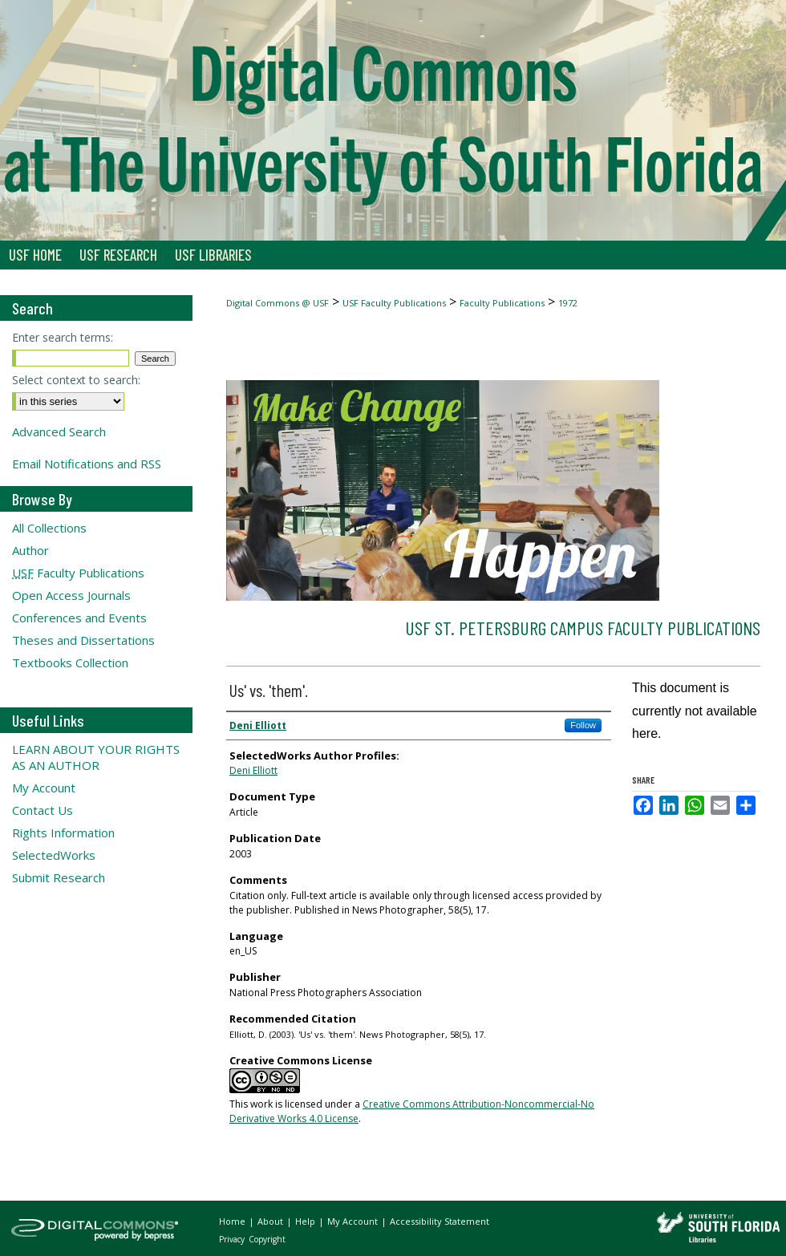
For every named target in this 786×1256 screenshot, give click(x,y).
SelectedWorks (53, 855)
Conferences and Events (79, 618)
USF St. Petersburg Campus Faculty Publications (582, 627)
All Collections (49, 528)
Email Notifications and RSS (86, 464)
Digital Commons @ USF (277, 303)
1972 (567, 303)
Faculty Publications (502, 303)
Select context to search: (76, 379)
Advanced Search (59, 431)
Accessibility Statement (439, 1221)
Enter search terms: (62, 337)
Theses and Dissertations (83, 640)
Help (306, 1221)
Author (30, 550)
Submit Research (58, 877)
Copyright (267, 1239)
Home (233, 1221)
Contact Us (42, 810)
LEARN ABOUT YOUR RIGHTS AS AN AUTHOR (96, 757)
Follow (583, 725)
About (271, 1221)
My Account (43, 788)
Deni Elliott (253, 770)
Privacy (233, 1239)
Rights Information (63, 833)
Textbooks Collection (70, 662)
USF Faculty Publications (394, 303)
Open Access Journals (71, 595)
